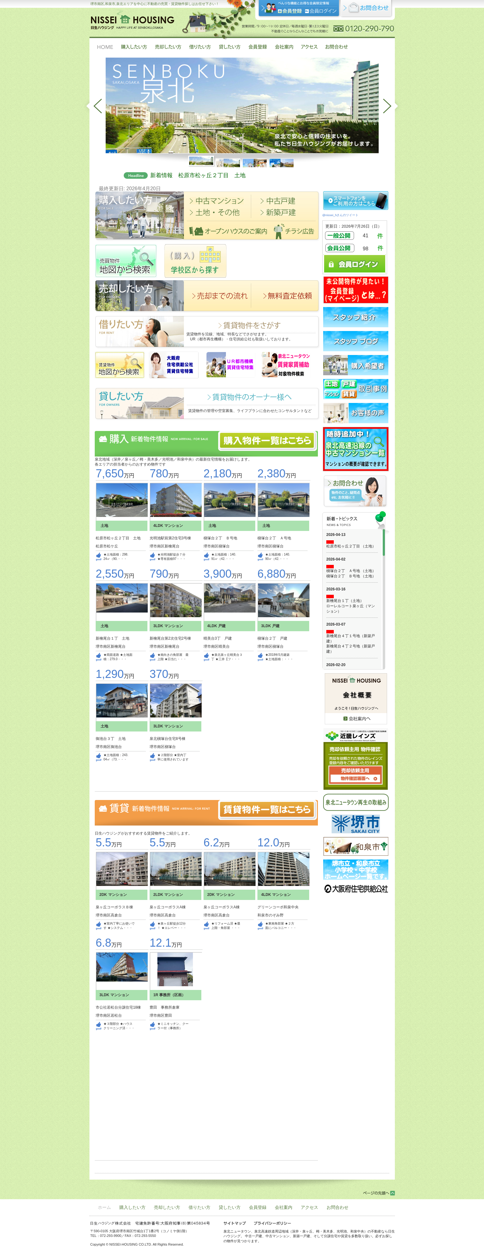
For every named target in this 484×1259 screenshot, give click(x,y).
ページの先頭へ (379, 1193)
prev (92, 106)
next (392, 106)
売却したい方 (167, 1207)
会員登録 (290, 11)
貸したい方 (230, 1207)
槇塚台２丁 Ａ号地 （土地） (351, 571)
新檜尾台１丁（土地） (345, 601)
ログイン (321, 11)
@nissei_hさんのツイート (340, 215)
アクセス (309, 1207)
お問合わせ (337, 1207)
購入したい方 (132, 1207)
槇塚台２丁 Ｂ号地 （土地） (351, 576)
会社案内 (283, 1207)
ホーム (104, 1207)
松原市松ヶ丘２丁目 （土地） (351, 546)
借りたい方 (199, 1207)
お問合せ (366, 9)
